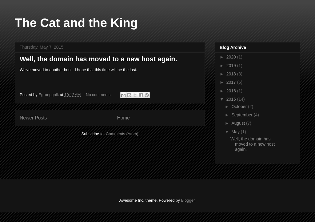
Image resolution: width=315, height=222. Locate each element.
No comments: (99, 94)
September (242, 114)
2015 (231, 99)
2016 (231, 90)
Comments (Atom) (122, 133)
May (236, 131)
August (238, 123)
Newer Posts (33, 117)
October (239, 106)
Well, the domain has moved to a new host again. (98, 59)
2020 (231, 56)
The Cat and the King (76, 23)
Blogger (187, 200)
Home (123, 117)
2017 (231, 82)
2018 (231, 73)
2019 (231, 65)
